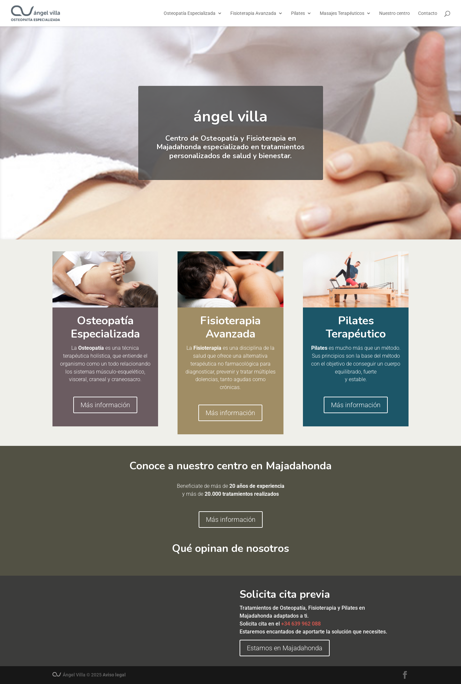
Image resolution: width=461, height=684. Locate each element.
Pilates (298, 13)
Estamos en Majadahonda (284, 648)
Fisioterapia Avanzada (253, 13)
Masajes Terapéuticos (342, 13)
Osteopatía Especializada (189, 13)
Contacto (427, 13)
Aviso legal (114, 674)
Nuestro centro (394, 13)
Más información (105, 405)
